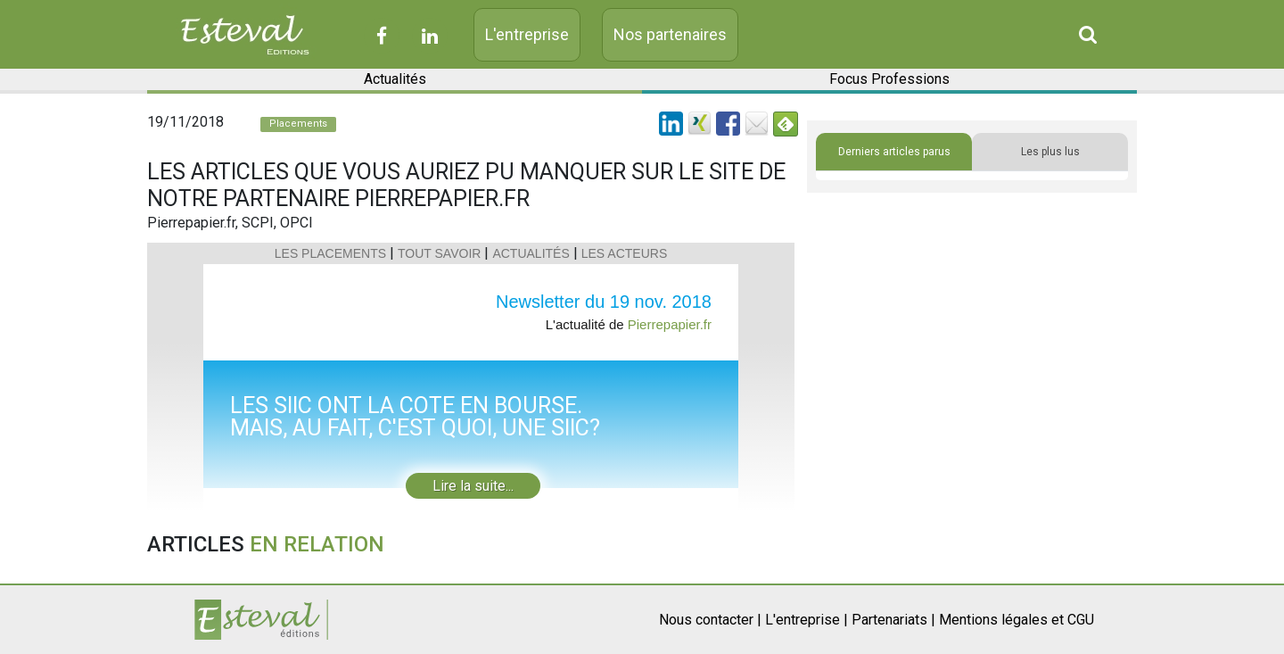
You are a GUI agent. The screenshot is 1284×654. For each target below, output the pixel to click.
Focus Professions (889, 78)
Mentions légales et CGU (1016, 619)
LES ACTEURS (624, 253)
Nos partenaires (670, 34)
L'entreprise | (806, 619)
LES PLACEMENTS (330, 253)
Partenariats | (893, 619)
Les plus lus (1050, 151)
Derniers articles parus (894, 151)
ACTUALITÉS (530, 253)
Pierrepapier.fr (670, 324)
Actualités (395, 78)
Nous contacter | (710, 619)
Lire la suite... (473, 485)
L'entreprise (527, 34)
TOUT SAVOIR (439, 253)
